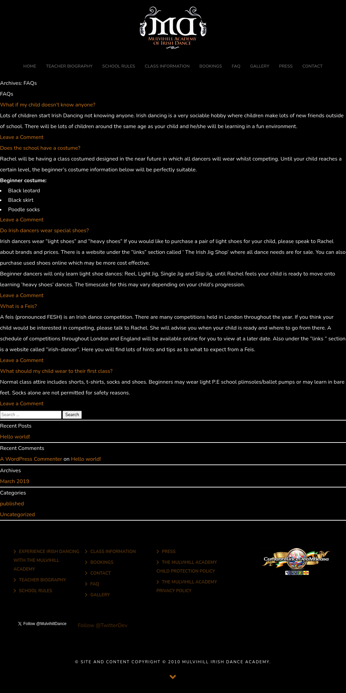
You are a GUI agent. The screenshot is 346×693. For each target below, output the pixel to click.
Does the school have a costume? (40, 148)
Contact (312, 66)
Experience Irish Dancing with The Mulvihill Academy (46, 560)
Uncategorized (17, 514)
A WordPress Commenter (31, 459)
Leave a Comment (22, 137)
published (12, 503)
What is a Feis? (18, 306)
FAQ (236, 66)
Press (286, 66)
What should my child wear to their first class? (56, 371)
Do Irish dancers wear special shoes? (44, 230)
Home (29, 66)
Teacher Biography (69, 66)
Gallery (259, 66)
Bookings (210, 66)
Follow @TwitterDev (101, 625)
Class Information (167, 66)
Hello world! (15, 436)
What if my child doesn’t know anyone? (47, 105)
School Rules (118, 66)
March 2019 (14, 481)
